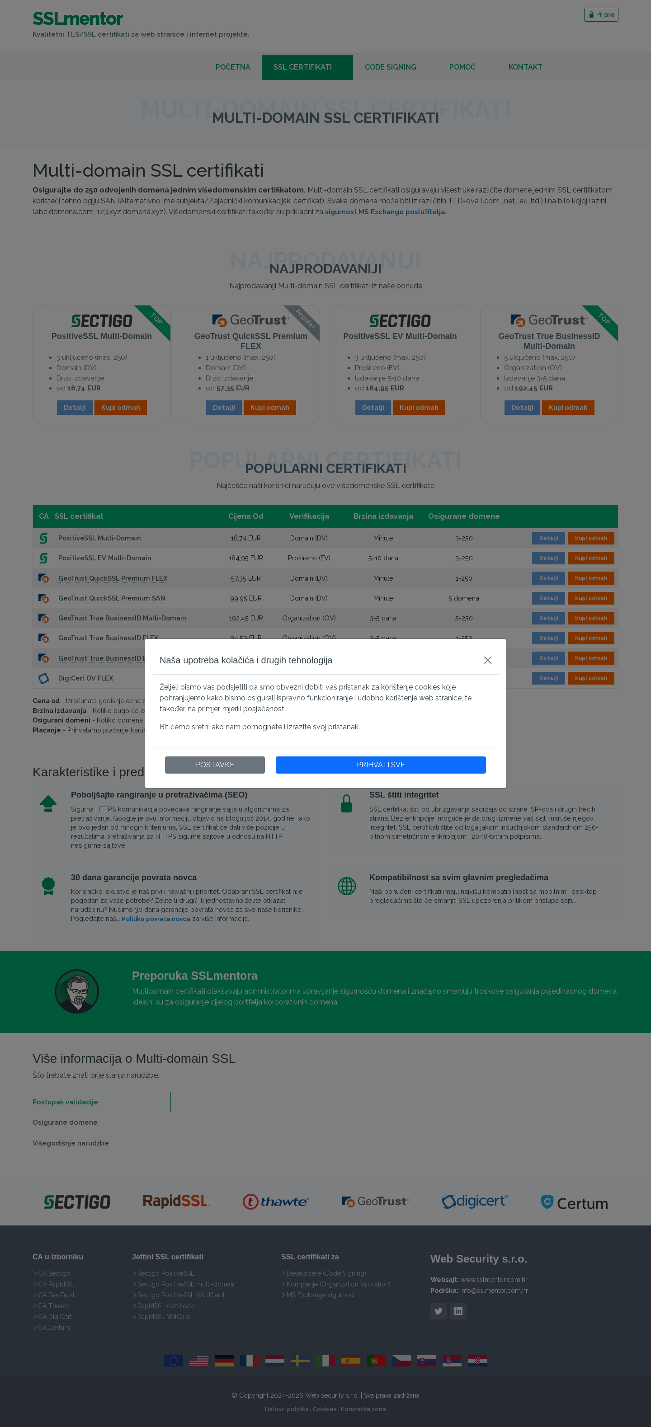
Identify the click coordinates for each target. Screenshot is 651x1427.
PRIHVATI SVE (381, 764)
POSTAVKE (215, 764)
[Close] (488, 660)
